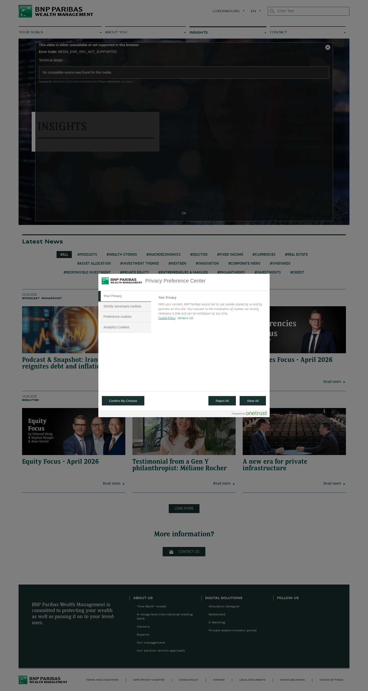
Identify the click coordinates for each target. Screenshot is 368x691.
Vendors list (185, 318)
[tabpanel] (212, 309)
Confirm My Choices (123, 401)
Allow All (253, 401)
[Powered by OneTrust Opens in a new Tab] (249, 414)
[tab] (124, 296)
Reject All (222, 401)
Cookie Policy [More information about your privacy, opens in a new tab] (167, 318)
